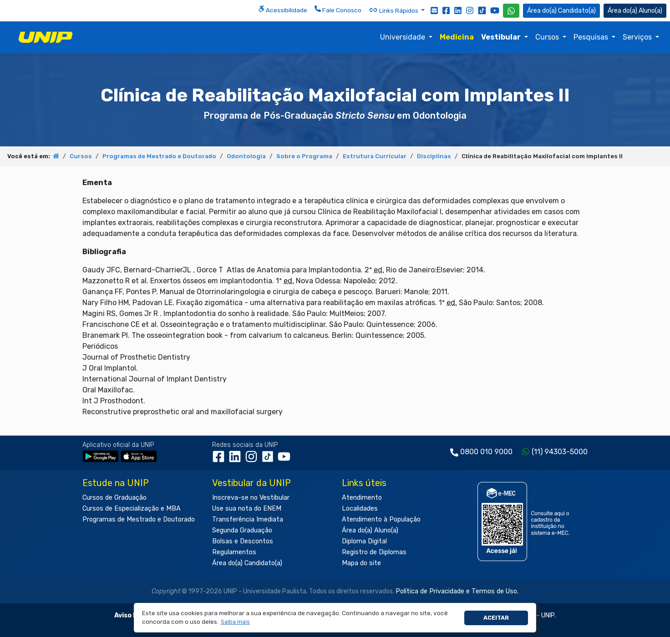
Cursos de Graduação (114, 498)
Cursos (548, 37)
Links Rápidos (394, 10)
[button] (235, 622)
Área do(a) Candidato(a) (247, 563)
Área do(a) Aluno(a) (370, 530)
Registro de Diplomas (374, 552)
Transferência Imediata (247, 519)
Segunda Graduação (242, 530)
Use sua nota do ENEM (246, 508)
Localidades (360, 508)
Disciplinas (434, 156)
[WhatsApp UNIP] (511, 11)
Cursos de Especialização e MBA (131, 508)
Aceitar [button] (496, 617)
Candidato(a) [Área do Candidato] (561, 11)
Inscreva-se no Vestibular (250, 498)
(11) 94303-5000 (560, 451)
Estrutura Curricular (374, 156)
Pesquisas (592, 37)
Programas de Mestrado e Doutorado (159, 156)
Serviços (638, 37)
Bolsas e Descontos (242, 541)
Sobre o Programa (304, 156)
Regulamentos (234, 552)
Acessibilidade (282, 9)
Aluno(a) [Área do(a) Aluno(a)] (635, 11)
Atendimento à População (381, 519)
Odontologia (246, 156)
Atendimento (362, 498)
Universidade (403, 37)
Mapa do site (361, 563)
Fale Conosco (338, 9)
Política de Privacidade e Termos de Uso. (457, 591)
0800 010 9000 (486, 451)
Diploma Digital (364, 541)
